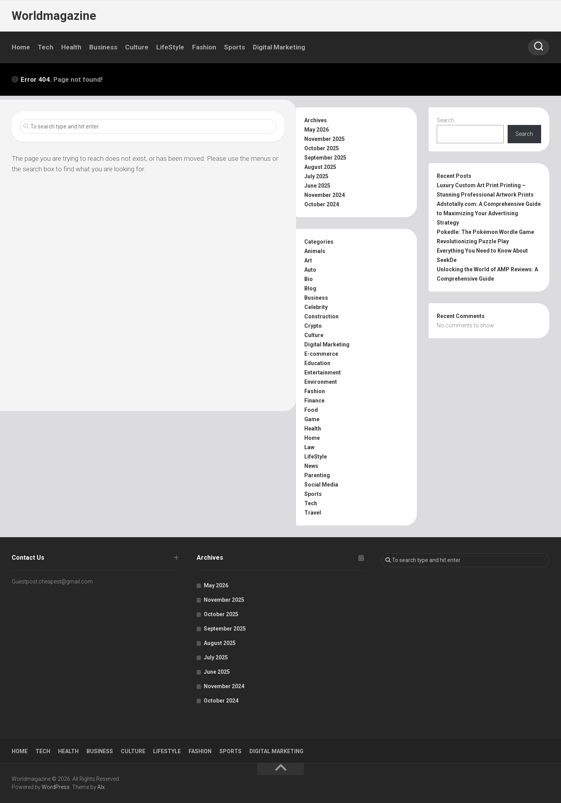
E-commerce (321, 354)
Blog (310, 288)
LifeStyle (170, 47)
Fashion (204, 47)
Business (103, 47)
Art (308, 260)
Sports (234, 47)
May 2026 (316, 130)
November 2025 (324, 139)
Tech (45, 47)
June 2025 (317, 186)
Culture (136, 47)
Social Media (321, 484)
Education (317, 363)
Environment (320, 382)
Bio (308, 279)
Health (71, 47)
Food (311, 410)
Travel (312, 513)
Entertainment (322, 372)
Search (445, 120)
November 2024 (324, 195)
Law (309, 447)
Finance (314, 400)
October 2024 (321, 204)
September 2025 (325, 158)
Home (21, 47)
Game (311, 419)
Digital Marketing (279, 47)
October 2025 (321, 148)
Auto (310, 270)
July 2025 (316, 176)
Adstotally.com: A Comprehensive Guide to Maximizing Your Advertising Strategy (489, 213)
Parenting (317, 475)
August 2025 (320, 167)
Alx (101, 787)
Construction (321, 316)
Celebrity (316, 307)
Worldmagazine (53, 16)
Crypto (313, 326)
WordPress (56, 787)
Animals (314, 251)
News (311, 466)
